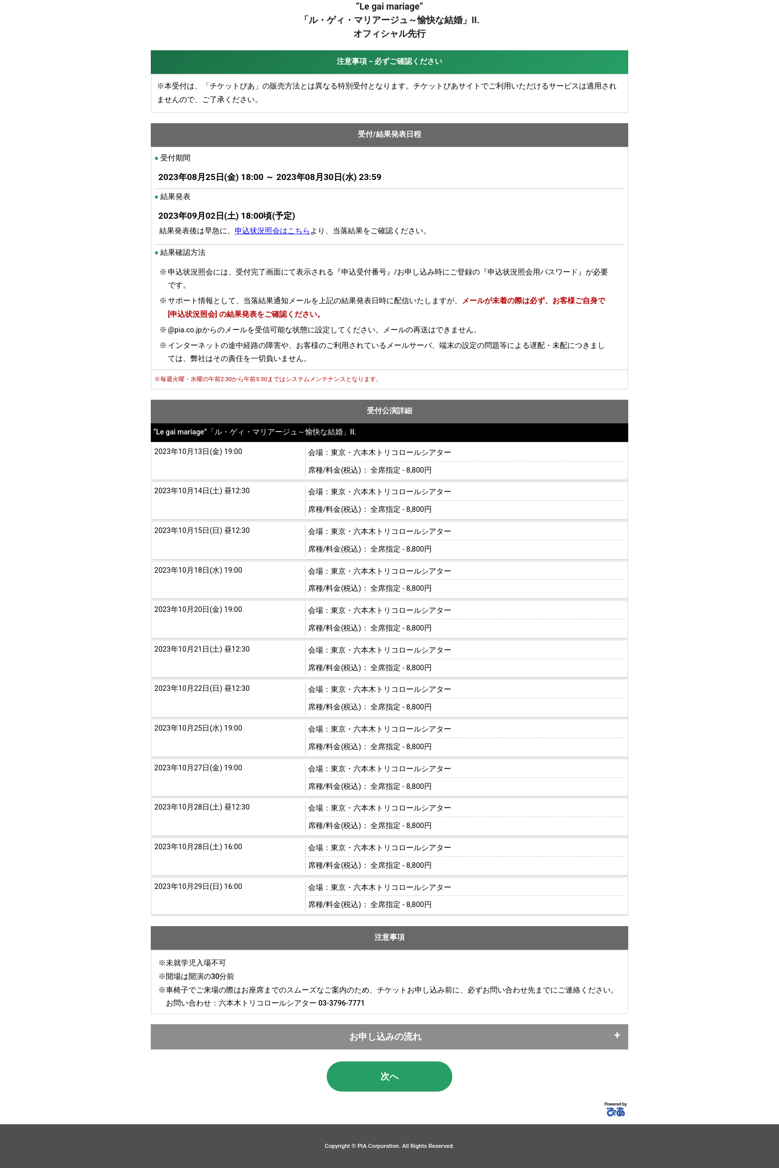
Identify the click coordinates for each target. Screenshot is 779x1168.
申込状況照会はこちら (272, 231)
